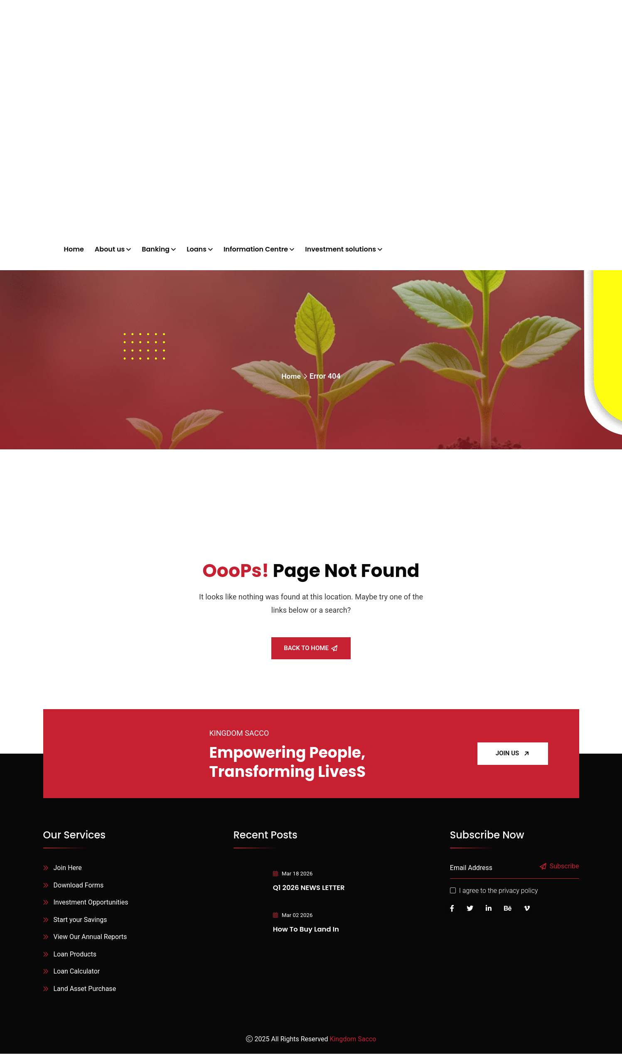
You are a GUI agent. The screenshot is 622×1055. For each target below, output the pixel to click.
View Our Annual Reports (90, 938)
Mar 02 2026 (290, 915)
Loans (197, 249)
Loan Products (75, 955)
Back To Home (310, 648)
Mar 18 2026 (290, 873)
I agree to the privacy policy (498, 891)
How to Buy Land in (305, 929)
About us (110, 249)
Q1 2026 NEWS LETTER (308, 887)
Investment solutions (340, 249)
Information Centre (256, 249)
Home (291, 376)
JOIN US (512, 753)
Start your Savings (80, 920)
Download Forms (79, 885)
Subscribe (560, 866)
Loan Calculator (77, 972)
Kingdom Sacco (352, 1040)
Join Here (68, 868)
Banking (156, 249)
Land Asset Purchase (85, 990)
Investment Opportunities (91, 903)
